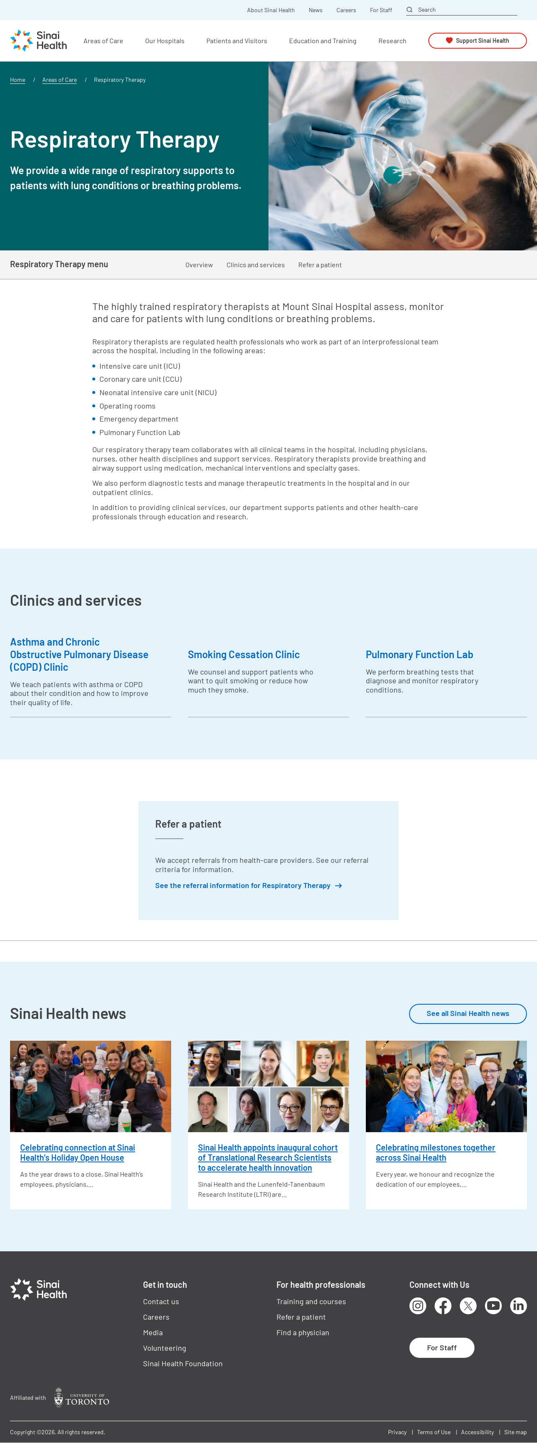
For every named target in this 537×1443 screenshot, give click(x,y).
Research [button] (392, 40)
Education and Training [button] (323, 40)
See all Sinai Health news (468, 1013)
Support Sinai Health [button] (482, 40)
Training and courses (311, 1301)
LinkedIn (518, 1305)
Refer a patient (320, 264)
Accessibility (477, 1431)
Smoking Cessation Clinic (244, 654)
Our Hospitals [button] (165, 40)
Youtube (493, 1305)
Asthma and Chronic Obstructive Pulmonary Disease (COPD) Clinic (79, 654)
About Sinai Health (271, 10)
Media (153, 1332)
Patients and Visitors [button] (236, 40)
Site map (515, 1431)
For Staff (381, 10)
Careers (346, 10)
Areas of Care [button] (103, 40)
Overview (199, 264)
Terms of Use (434, 1431)
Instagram (417, 1305)
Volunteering (164, 1347)
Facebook (443, 1305)
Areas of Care (59, 79)
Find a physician (302, 1332)
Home (17, 79)
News (316, 10)
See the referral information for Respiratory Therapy (243, 885)
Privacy (397, 1431)
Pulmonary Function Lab (419, 654)
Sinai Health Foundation (183, 1363)
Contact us (161, 1301)
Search (427, 9)
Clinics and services (256, 264)
